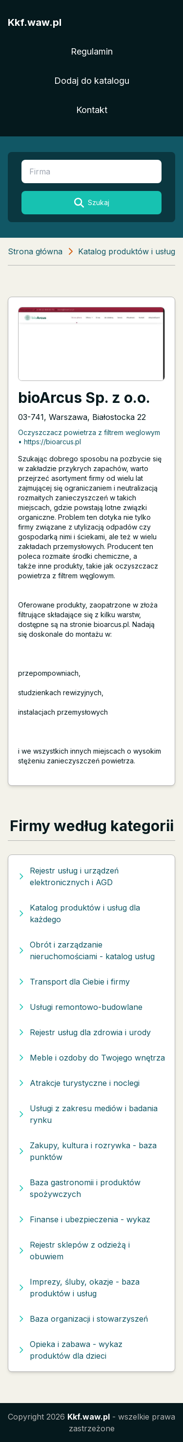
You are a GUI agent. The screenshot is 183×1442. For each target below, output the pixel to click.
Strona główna (35, 251)
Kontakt (91, 110)
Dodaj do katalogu (91, 81)
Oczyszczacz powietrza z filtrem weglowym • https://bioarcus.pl (89, 437)
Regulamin (92, 51)
